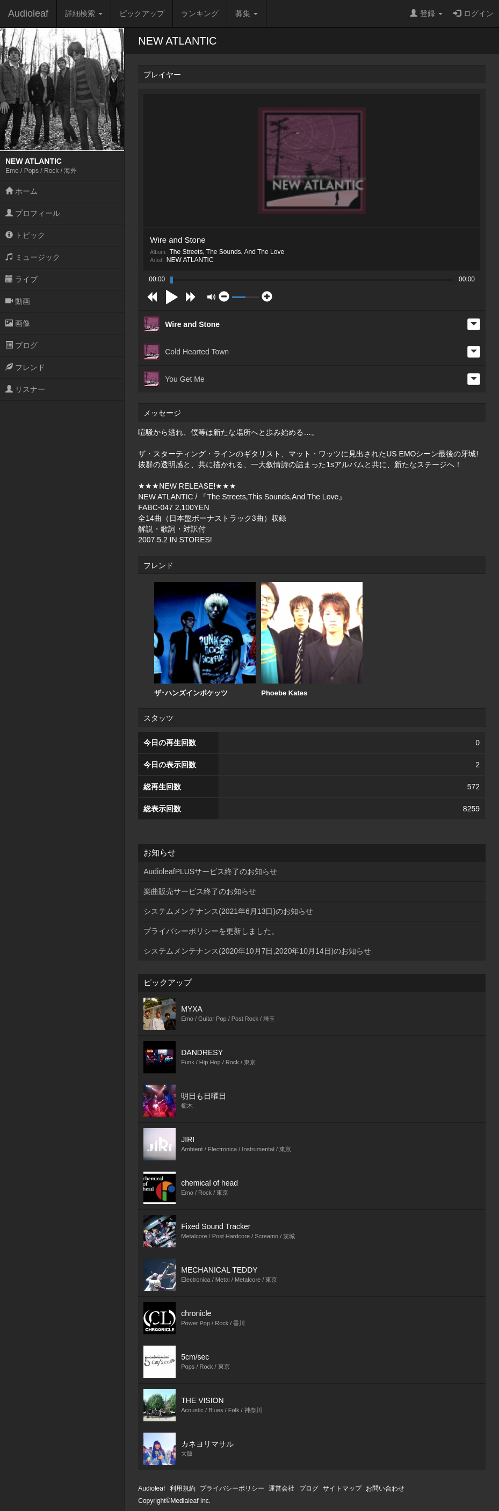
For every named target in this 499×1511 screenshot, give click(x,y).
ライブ (21, 279)
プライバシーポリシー (232, 1488)
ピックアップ (141, 13)
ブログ (21, 345)
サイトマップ (342, 1488)
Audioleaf (28, 13)
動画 (17, 301)
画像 (17, 323)
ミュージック (32, 257)
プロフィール (32, 213)
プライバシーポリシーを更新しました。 (211, 931)
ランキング (200, 13)
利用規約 (183, 1488)
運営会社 (281, 1488)
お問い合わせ (385, 1488)
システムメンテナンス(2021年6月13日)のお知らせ (228, 911)
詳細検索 (84, 13)
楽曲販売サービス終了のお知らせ (199, 891)
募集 (246, 13)
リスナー (25, 389)
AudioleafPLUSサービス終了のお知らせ (210, 871)
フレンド (25, 367)
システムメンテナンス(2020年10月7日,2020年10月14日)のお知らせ (257, 951)
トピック (25, 235)
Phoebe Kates (312, 639)
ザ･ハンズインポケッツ (205, 639)
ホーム (21, 191)
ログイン (473, 13)
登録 (426, 13)
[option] (205, 640)
